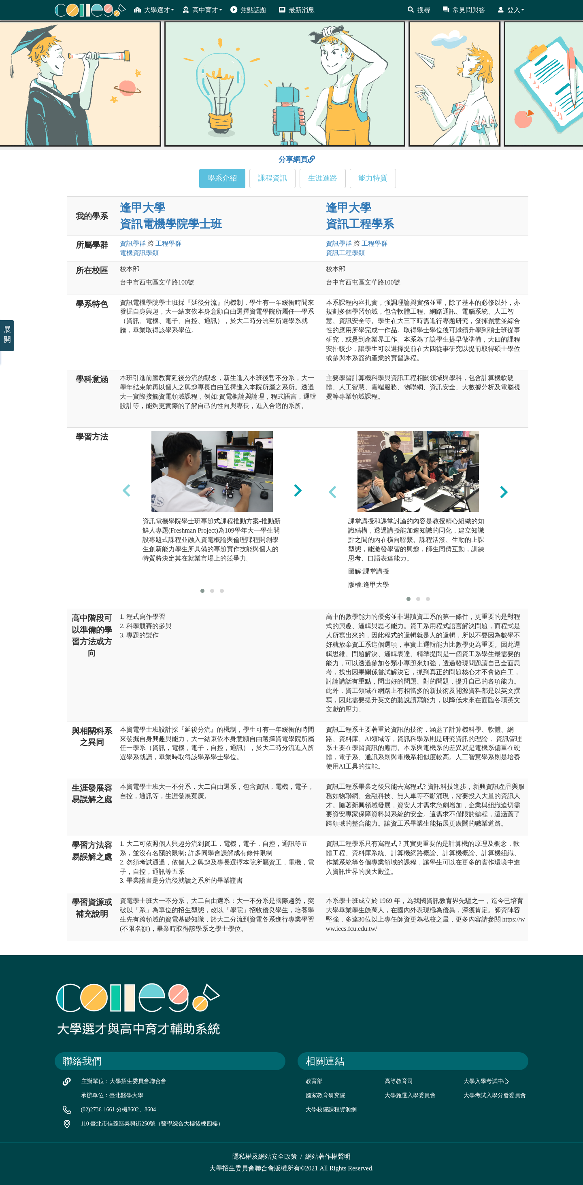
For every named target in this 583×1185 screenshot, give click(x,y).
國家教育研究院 (325, 1095)
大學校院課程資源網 (331, 1109)
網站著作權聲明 (328, 1156)
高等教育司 (399, 1081)
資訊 (133, 243)
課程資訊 (272, 178)
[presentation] (126, 490)
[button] (202, 591)
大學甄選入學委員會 (410, 1095)
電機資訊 (139, 252)
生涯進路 (322, 178)
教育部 (314, 1081)
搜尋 (418, 9)
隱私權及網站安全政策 (264, 1156)
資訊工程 (345, 252)
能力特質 (372, 178)
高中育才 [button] (202, 9)
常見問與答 (464, 9)
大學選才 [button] (154, 9)
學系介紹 (222, 178)
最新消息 (297, 9)
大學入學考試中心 (486, 1081)
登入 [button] (510, 9)
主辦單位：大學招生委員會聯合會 (123, 1081)
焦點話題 (248, 9)
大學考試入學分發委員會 (495, 1095)
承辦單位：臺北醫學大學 (112, 1095)
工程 (168, 243)
